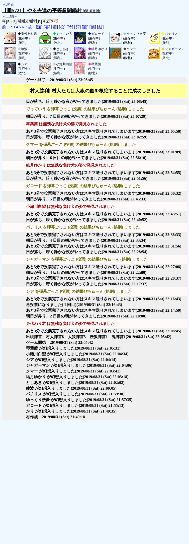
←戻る (8, 4)
